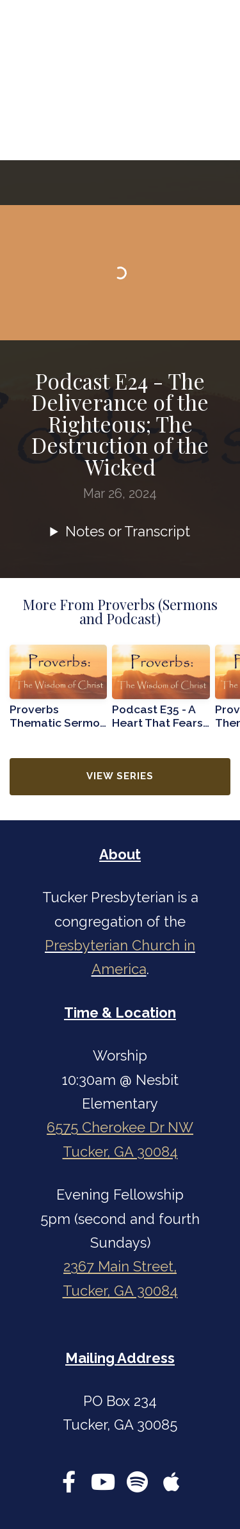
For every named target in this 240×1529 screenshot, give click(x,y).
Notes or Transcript (127, 531)
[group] (58, 692)
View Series (120, 776)
